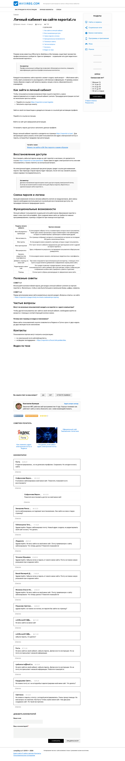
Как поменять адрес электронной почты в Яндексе (24, 446)
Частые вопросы (49, 44)
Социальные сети (95, 27)
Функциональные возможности (54, 39)
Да (43, 395)
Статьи (58, 9)
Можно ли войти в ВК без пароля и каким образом (47, 147)
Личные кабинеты (46, 9)
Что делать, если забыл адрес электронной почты (47, 445)
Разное (91, 49)
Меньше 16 (96, 82)
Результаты (89, 103)
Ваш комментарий (21, 726)
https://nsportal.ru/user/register (42, 102)
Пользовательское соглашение (24, 755)
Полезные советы (50, 41)
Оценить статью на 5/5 (47, 415)
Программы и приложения (99, 38)
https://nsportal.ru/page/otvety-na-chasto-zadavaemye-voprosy (37, 297)
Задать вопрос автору (71, 403)
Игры (91, 44)
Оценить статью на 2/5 (42, 415)
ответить (18, 472)
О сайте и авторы (28, 753)
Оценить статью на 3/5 (44, 415)
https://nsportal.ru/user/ (64, 133)
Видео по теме (49, 50)
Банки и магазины (96, 33)
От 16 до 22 (96, 84)
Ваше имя (17, 718)
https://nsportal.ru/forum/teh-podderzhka (51, 340)
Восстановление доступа (52, 33)
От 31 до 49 (96, 89)
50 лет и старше (98, 91)
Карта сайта (17, 753)
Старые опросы (91, 101)
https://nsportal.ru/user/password (31, 160)
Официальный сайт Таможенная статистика (70, 430)
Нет (50, 395)
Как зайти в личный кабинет (53, 30)
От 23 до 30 (96, 87)
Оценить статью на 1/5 (41, 415)
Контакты (47, 47)
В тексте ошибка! (63, 395)
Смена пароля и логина (51, 36)
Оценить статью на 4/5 (46, 415)
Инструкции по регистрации (26, 9)
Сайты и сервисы (95, 22)
